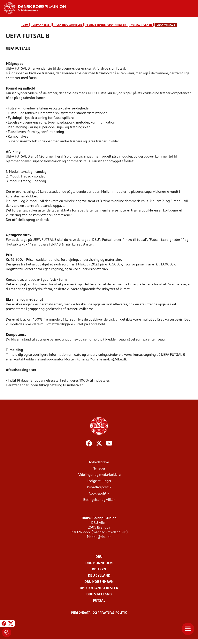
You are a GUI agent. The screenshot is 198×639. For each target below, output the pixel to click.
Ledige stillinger (99, 481)
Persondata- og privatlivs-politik (99, 613)
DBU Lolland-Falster (99, 588)
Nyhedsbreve (99, 462)
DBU (25, 25)
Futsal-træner (141, 25)
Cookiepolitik (99, 493)
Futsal (99, 600)
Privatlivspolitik (99, 487)
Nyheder (99, 468)
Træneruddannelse (68, 25)
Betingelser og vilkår (99, 500)
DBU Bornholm (99, 563)
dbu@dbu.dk (101, 537)
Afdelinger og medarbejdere (99, 475)
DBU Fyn (99, 569)
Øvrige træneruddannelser (106, 25)
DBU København (99, 582)
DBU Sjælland (99, 594)
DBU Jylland (99, 575)
